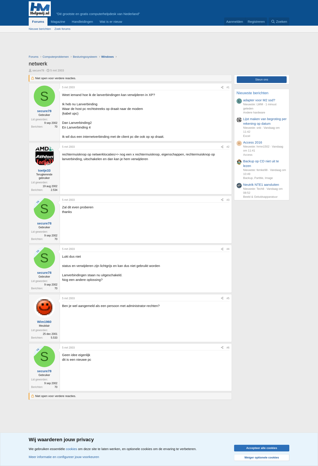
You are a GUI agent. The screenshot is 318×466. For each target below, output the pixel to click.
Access (247, 154)
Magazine (58, 21)
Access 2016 (252, 142)
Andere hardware (254, 112)
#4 (228, 249)
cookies (71, 449)
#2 (228, 146)
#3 (228, 199)
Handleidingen (82, 21)
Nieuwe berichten (40, 29)
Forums (38, 21)
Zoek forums (62, 29)
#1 (228, 87)
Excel (246, 136)
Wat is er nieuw (111, 21)
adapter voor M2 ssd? (259, 100)
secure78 (38, 70)
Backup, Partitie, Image (258, 178)
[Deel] (222, 87)
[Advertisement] (109, 45)
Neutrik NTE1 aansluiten (261, 184)
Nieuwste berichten (253, 93)
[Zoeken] (279, 21)
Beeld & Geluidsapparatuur (260, 196)
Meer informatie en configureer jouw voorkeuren (64, 457)
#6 (228, 347)
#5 (228, 298)
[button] (126, 21)
